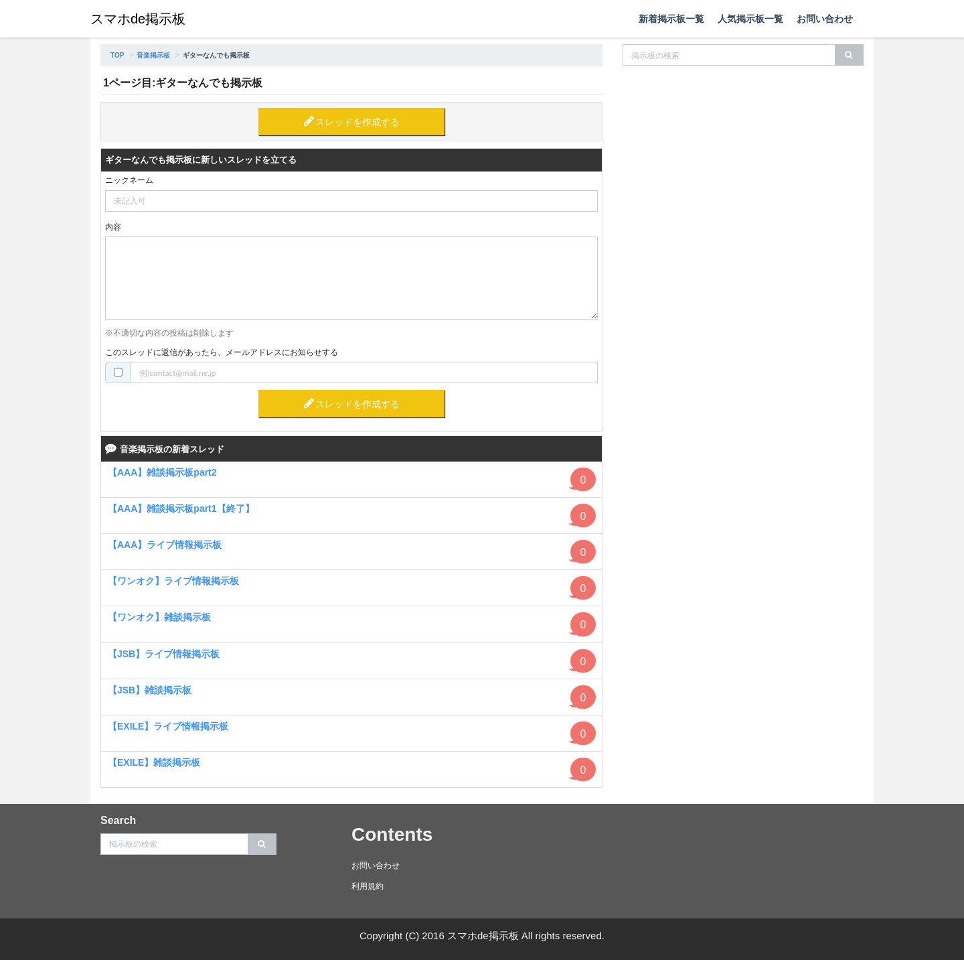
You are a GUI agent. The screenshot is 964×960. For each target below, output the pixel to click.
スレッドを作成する (357, 122)
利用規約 (367, 886)
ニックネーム (129, 180)
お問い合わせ (825, 18)
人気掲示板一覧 (750, 18)
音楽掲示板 (153, 55)
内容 (113, 227)
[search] (849, 55)
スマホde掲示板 (137, 18)
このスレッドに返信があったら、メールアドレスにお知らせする (221, 352)
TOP (117, 55)
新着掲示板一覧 (671, 18)
